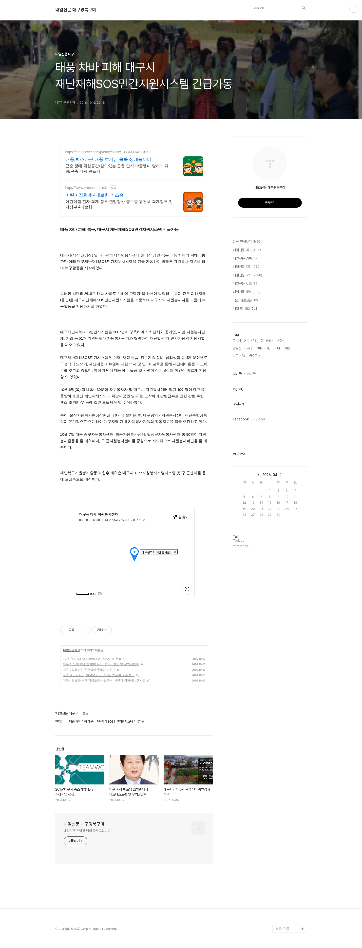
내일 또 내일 (246, 308)
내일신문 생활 (246, 292)
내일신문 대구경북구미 (75, 9)
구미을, (287, 348)
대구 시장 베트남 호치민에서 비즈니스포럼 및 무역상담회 (101, 664)
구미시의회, (262, 348)
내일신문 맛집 (246, 283)
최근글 (237, 374)
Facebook (241, 419)
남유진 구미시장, (243, 348)
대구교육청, (240, 356)
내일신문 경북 (248, 258)
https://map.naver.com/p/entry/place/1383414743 (102, 152)
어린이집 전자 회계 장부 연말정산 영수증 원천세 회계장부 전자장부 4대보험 (119, 204)
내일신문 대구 (71, 650)
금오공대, (255, 356)
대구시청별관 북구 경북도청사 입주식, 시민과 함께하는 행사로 (104, 680)
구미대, (276, 348)
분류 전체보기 (248, 241)
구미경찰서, (267, 341)
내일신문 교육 (247, 275)
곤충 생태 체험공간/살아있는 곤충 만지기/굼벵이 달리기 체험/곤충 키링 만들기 (117, 168)
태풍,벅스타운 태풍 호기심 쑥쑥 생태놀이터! (109, 159)
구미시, (237, 341)
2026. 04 (269, 475)
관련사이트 (282, 928)
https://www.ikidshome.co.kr (86, 188)
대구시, (280, 341)
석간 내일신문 (245, 300)
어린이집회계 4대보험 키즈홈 (94, 195)
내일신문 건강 (247, 267)
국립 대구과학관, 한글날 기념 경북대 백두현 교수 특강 (99, 675)
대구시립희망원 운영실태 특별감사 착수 (89, 669)
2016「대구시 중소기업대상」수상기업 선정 (92, 659)
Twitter (259, 419)
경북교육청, (251, 341)
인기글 (251, 374)
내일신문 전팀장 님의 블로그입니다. (88, 831)
